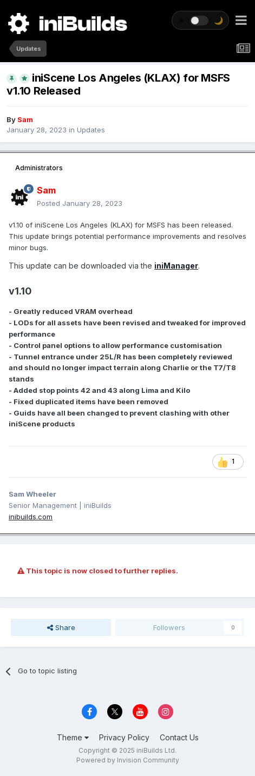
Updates (91, 129)
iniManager (176, 265)
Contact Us (179, 737)
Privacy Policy (124, 737)
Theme (73, 737)
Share (61, 627)
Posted (79, 203)
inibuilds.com (31, 516)
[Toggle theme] (200, 20)
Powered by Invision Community (127, 760)
